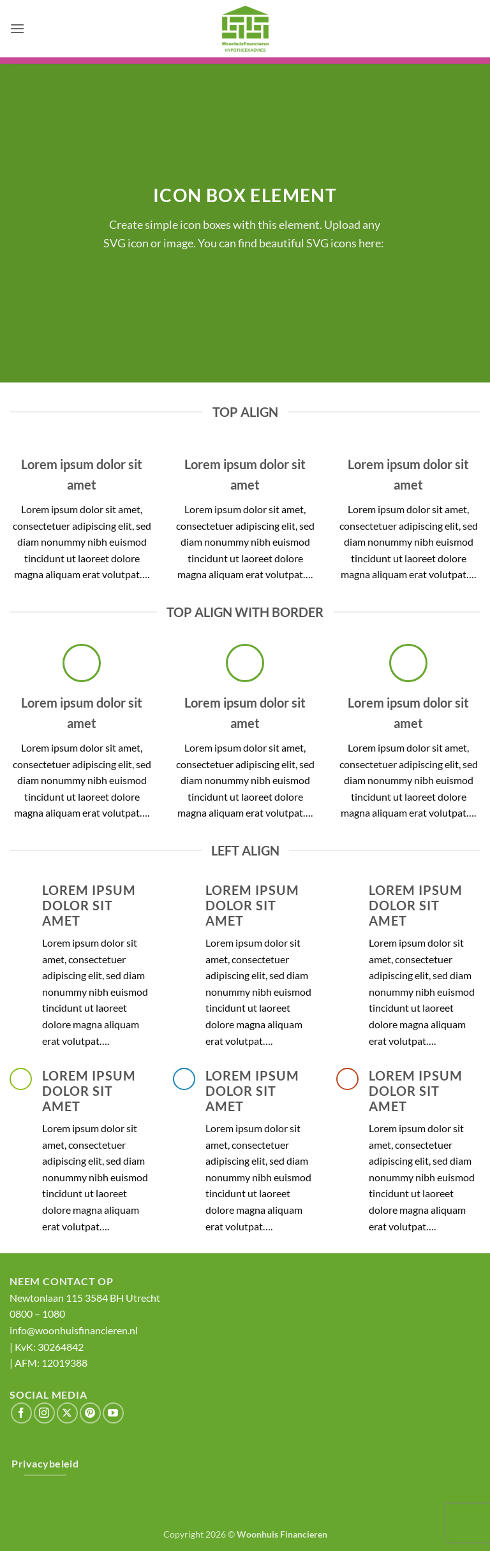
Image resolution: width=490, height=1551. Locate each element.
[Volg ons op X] (67, 1413)
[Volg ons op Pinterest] (90, 1413)
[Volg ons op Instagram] (44, 1413)
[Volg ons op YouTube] (113, 1413)
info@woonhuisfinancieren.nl (74, 1330)
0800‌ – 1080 (37, 1313)
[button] (17, 28)
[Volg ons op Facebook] (21, 1413)
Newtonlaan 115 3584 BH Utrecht (85, 1298)
